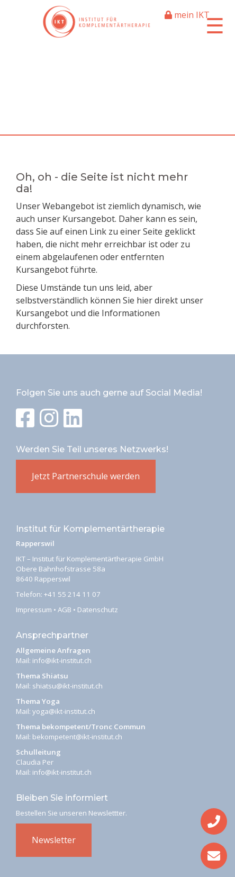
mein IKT (187, 15)
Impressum (34, 609)
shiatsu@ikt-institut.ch (67, 686)
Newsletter (54, 840)
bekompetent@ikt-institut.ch (77, 736)
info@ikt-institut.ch (62, 660)
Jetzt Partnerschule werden (86, 476)
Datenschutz (97, 609)
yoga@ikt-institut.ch (63, 711)
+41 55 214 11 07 (72, 594)
